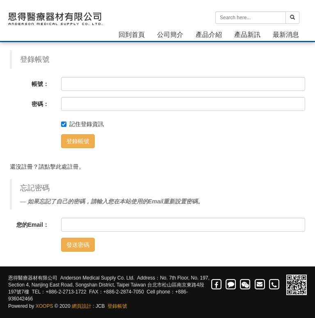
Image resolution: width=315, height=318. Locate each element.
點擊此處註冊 (61, 166)
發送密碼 (77, 244)
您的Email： (32, 224)
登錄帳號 (77, 141)
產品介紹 (209, 34)
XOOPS (44, 306)
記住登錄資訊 (82, 124)
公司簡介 (170, 34)
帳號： (40, 84)
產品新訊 (247, 34)
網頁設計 (81, 306)
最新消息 (286, 34)
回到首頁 (132, 34)
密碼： (40, 104)
